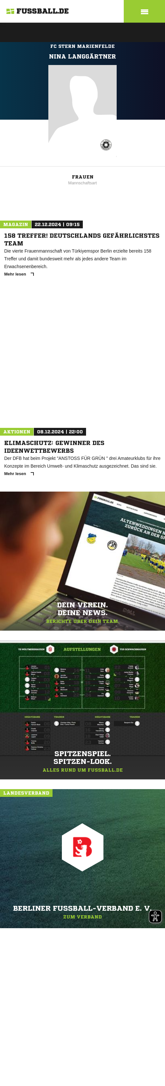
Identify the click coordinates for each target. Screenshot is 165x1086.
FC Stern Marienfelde (82, 46)
